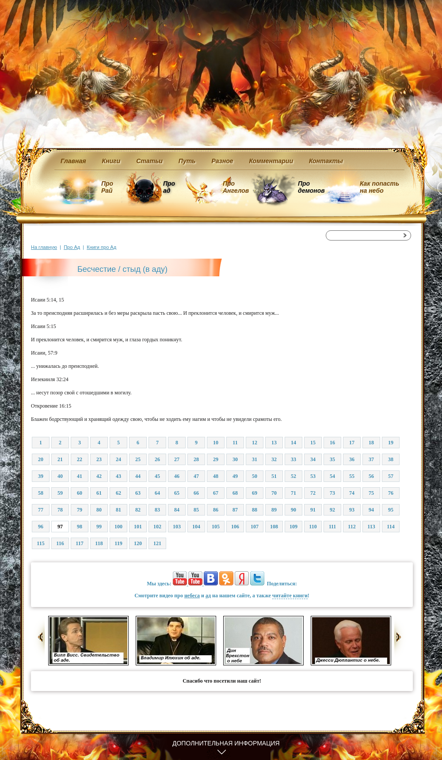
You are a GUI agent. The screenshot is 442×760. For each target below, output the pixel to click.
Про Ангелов (236, 187)
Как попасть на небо (379, 187)
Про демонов (311, 187)
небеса (192, 595)
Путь (187, 160)
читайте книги (290, 595)
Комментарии (271, 160)
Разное (222, 160)
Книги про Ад (101, 247)
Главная (73, 160)
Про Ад (72, 247)
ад (208, 595)
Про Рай (107, 187)
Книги (111, 160)
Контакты (326, 160)
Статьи (149, 160)
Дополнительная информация (226, 743)
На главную (44, 247)
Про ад (168, 187)
